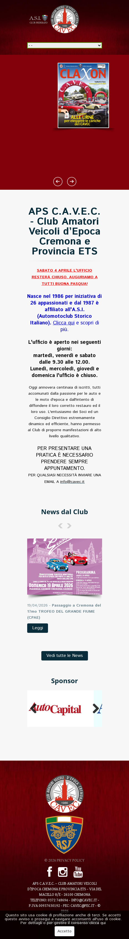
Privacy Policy (71, 860)
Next (93, 708)
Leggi (37, 628)
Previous (35, 708)
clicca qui (97, 923)
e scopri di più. (76, 326)
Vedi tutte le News (64, 655)
